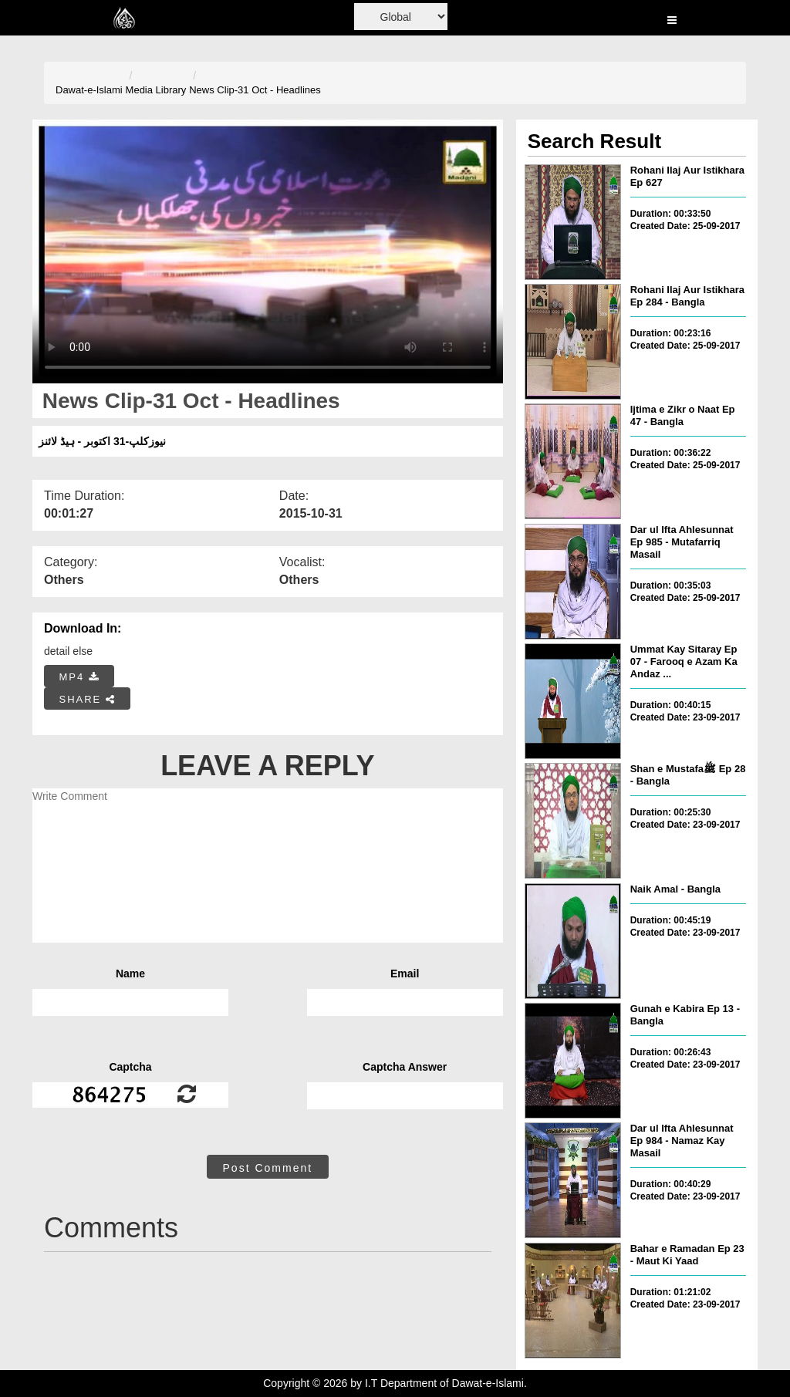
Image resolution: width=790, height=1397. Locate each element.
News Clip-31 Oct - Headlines (255, 90)
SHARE (87, 699)
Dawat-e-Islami (89, 90)
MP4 (79, 677)
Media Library (156, 90)
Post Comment (268, 1168)
